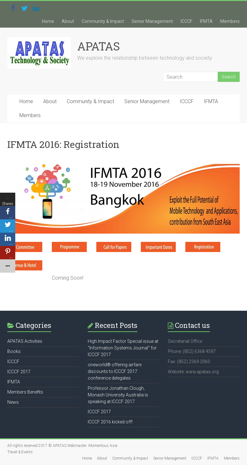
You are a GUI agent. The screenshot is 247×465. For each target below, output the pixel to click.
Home (48, 21)
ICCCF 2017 (19, 371)
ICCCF (186, 21)
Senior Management (152, 21)
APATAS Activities (24, 341)
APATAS (98, 46)
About (68, 21)
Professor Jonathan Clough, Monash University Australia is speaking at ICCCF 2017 (118, 395)
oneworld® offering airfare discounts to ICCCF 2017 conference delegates (114, 371)
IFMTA (206, 21)
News (13, 402)
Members (230, 21)
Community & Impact (103, 21)
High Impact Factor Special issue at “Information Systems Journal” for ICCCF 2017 (123, 348)
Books (14, 351)
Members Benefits (25, 392)
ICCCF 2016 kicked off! (110, 421)
